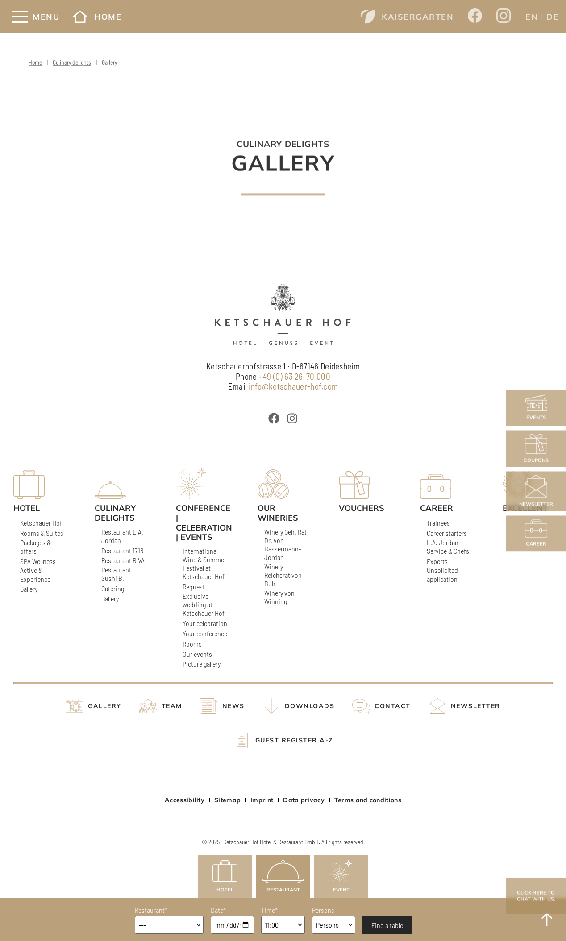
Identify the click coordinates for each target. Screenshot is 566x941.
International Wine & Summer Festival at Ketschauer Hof (204, 564)
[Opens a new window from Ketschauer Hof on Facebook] (475, 16)
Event (341, 876)
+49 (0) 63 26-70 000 (294, 376)
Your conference (205, 633)
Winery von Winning (279, 597)
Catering (112, 588)
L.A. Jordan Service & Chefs (448, 546)
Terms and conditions (367, 800)
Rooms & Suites (41, 533)
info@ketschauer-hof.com (293, 386)
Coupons (536, 448)
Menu (46, 17)
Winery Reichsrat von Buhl (283, 575)
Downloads (310, 706)
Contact (393, 706)
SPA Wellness (38, 561)
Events (536, 407)
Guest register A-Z (294, 740)
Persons (323, 910)
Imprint (261, 800)
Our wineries (278, 512)
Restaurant (283, 876)
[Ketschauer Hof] (282, 314)
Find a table (387, 925)
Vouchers (361, 508)
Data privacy (304, 800)
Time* (269, 910)
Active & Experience (35, 574)
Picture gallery (202, 663)
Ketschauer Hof (41, 522)
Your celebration (205, 623)
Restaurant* (151, 910)
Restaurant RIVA (123, 560)
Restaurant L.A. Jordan (122, 535)
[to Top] (547, 919)
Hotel (225, 876)
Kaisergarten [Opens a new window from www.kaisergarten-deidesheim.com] (407, 16)
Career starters (447, 533)
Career (536, 533)
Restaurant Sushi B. (116, 573)
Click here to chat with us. (536, 896)
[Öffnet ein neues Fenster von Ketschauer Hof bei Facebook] (273, 418)
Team (172, 706)
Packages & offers (35, 546)
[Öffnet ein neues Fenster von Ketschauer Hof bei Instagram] (292, 418)
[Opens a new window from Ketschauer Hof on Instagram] (503, 16)
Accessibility (184, 800)
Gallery (28, 588)
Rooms (192, 643)
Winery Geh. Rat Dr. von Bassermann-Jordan (285, 544)
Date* (218, 910)
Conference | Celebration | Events (201, 522)
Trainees (438, 522)
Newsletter (536, 491)
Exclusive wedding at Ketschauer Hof (204, 604)
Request (194, 586)
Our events (197, 654)
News (233, 706)
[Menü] (20, 17)
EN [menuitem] (531, 17)
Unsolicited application (442, 574)
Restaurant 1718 (122, 550)
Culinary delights (72, 64)
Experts (437, 561)
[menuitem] (531, 16)
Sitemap (227, 800)
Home (97, 16)
